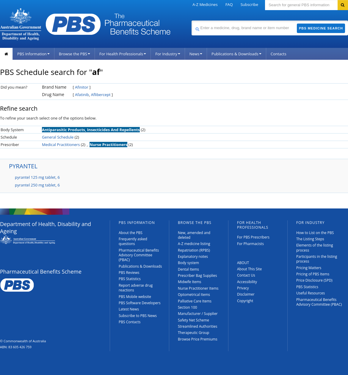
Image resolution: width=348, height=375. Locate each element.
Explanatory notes (193, 256)
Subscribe (249, 4)
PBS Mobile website (135, 296)
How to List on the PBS (315, 232)
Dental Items (188, 269)
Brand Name (54, 87)
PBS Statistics (130, 278)
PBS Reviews (129, 272)
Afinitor (81, 87)
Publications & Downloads (236, 54)
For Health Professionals (122, 54)
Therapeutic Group (193, 332)
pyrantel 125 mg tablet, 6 (37, 177)
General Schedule (57, 137)
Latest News (129, 309)
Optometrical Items (194, 294)
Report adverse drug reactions (136, 288)
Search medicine (191, 20)
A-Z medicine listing (194, 243)
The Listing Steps (310, 238)
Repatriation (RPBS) (194, 250)
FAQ (229, 4)
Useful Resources (310, 293)
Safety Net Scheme (193, 320)
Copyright (245, 300)
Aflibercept (101, 94)
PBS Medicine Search (321, 28)
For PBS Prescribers (253, 237)
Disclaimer (246, 294)
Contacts (278, 54)
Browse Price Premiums (197, 339)
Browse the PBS (74, 54)
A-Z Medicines (204, 4)
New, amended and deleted (194, 235)
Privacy (243, 288)
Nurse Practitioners (108, 144)
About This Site (249, 269)
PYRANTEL (23, 166)
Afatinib (82, 94)
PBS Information (33, 54)
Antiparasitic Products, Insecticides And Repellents (91, 129)
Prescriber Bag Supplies (197, 275)
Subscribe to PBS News (138, 315)
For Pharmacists (250, 243)
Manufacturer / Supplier (198, 313)
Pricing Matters (308, 267)
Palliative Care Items (194, 301)
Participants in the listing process (316, 259)
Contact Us (246, 275)
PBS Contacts (130, 321)
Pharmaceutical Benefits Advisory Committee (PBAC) (139, 255)
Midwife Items (189, 281)
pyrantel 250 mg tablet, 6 (37, 185)
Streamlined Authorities (197, 326)
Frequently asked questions (133, 241)
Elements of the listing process (314, 247)
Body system (188, 262)
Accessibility (247, 281)
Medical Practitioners (61, 144)
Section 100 (187, 307)
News (195, 54)
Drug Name (53, 94)
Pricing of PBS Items (312, 274)
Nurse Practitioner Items (198, 288)
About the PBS (130, 232)
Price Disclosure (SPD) (314, 280)
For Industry (167, 54)
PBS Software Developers (140, 302)
